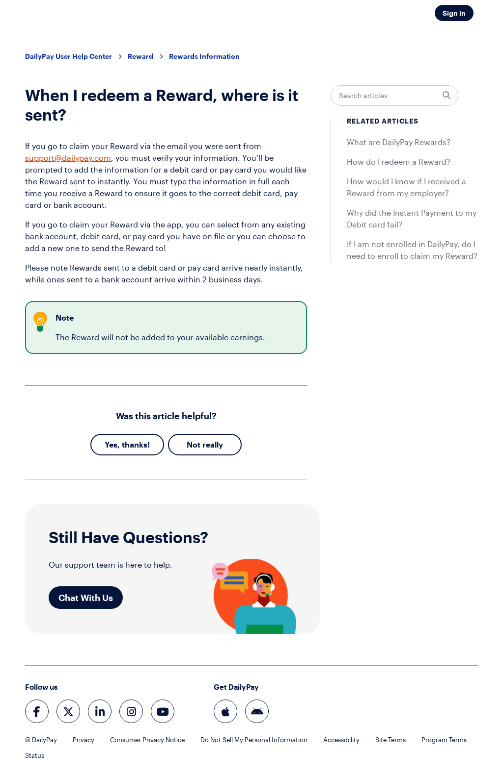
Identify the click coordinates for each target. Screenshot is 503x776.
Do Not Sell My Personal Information (253, 740)
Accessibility (341, 740)
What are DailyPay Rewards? (398, 142)
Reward (140, 56)
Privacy (83, 740)
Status (34, 755)
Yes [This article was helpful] (111, 444)
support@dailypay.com (68, 157)
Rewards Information (204, 56)
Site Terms (390, 740)
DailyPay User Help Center (68, 56)
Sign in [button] (454, 13)
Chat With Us (85, 597)
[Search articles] (394, 95)
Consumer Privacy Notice (147, 740)
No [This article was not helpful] (192, 444)
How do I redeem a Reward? (398, 161)
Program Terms (444, 740)
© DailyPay (41, 740)
